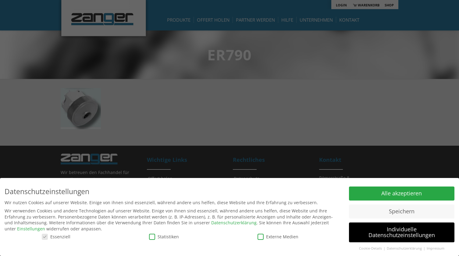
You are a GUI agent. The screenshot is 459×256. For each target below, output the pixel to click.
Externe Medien (278, 237)
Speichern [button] (402, 211)
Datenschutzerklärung (234, 223)
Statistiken (164, 237)
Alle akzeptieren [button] (401, 193)
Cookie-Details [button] (371, 248)
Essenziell (56, 237)
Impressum (435, 248)
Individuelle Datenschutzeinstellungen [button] (401, 232)
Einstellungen (31, 229)
